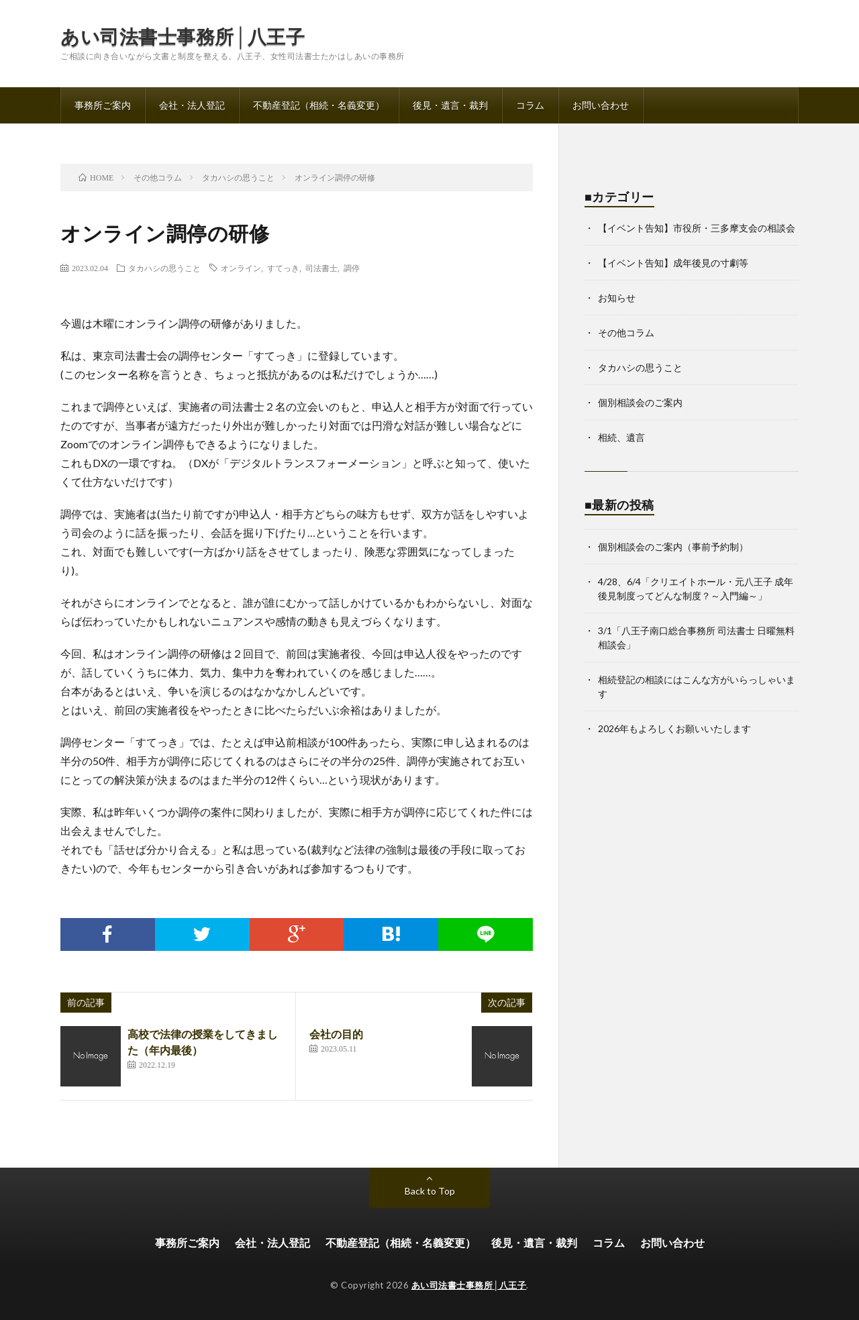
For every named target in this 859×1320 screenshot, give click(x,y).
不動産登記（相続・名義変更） (319, 105)
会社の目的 (336, 1033)
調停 (352, 268)
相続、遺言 (621, 437)
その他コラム (626, 332)
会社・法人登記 (192, 105)
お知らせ (617, 297)
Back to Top (430, 1191)
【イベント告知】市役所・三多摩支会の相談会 (696, 228)
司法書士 (321, 268)
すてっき (283, 268)
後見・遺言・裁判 (450, 105)
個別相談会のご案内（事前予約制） (673, 546)
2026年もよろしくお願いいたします (674, 728)
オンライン (241, 268)
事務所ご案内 (102, 105)
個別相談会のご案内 (640, 402)
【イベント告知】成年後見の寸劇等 (673, 262)
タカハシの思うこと (164, 268)
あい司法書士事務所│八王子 (182, 36)
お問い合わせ (600, 105)
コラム (530, 105)
